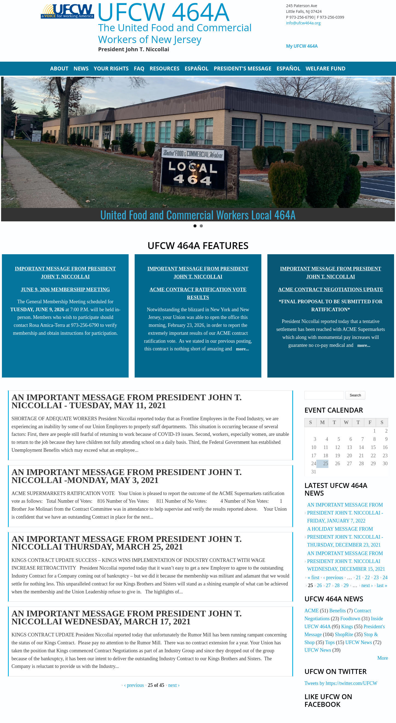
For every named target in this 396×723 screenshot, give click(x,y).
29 (346, 585)
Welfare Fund (326, 68)
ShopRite (344, 634)
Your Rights (111, 68)
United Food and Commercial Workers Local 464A (198, 214)
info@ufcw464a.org (303, 22)
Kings (347, 626)
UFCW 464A (163, 11)
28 (337, 585)
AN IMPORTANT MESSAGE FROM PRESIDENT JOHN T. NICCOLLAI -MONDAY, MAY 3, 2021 (126, 476)
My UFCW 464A (302, 46)
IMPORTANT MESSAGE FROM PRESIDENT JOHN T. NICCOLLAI (65, 272)
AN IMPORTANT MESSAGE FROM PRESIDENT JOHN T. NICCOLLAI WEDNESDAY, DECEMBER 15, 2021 (346, 561)
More (382, 658)
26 (319, 585)
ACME (311, 610)
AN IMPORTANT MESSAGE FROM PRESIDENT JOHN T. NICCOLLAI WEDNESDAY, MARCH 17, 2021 (126, 617)
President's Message (242, 68)
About (59, 68)
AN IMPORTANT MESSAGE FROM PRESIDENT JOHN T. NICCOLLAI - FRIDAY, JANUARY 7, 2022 (345, 513)
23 (376, 577)
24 (385, 577)
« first (313, 577)
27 (328, 585)
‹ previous (134, 685)
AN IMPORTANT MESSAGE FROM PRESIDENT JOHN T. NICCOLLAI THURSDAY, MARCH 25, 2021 (126, 543)
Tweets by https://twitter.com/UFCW (340, 683)
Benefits (337, 610)
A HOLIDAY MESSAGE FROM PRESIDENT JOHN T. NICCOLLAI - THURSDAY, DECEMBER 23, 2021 (345, 537)
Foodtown (350, 618)
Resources (165, 68)
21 (358, 577)
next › (174, 685)
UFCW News (358, 642)
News (81, 68)
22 (367, 577)
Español (197, 68)
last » (382, 585)
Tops (330, 642)
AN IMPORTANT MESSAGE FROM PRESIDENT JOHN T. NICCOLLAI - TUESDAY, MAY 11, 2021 (126, 401)
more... (242, 349)
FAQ (139, 68)
